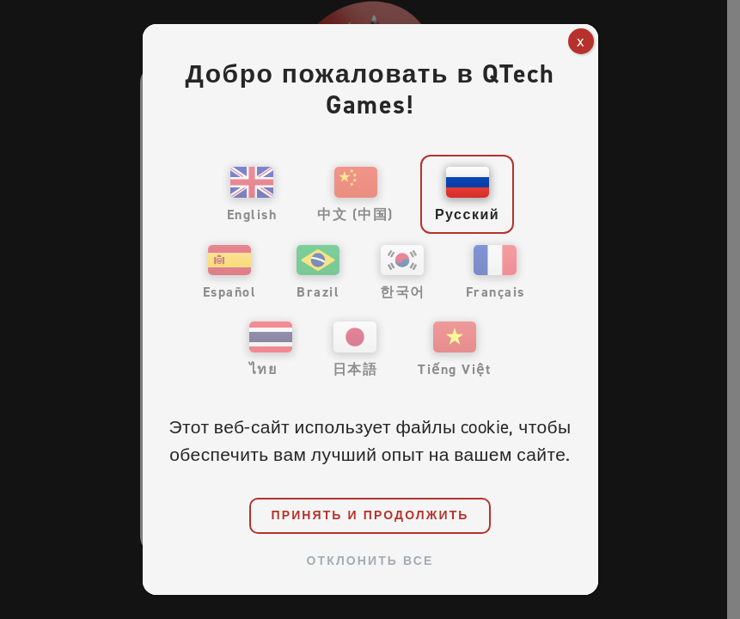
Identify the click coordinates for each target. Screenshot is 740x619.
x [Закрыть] (580, 41)
